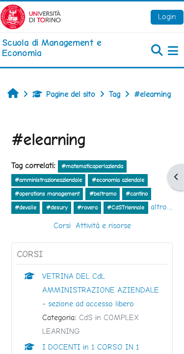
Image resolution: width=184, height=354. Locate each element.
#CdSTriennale (125, 207)
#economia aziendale (118, 180)
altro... (162, 206)
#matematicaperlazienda (92, 166)
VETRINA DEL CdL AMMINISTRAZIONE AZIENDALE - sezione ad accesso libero (100, 289)
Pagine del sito (63, 94)
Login (167, 16)
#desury (57, 207)
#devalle (25, 207)
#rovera (87, 207)
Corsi (62, 225)
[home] (61, 48)
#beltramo (102, 193)
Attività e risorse (103, 225)
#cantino (137, 193)
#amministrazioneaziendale (48, 180)
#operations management (47, 193)
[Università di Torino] (30, 16)
